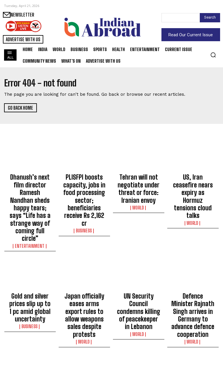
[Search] (210, 17)
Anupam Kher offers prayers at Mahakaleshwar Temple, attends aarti (192, 335)
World (138, 193)
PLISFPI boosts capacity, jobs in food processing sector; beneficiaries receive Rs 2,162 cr (84, 187)
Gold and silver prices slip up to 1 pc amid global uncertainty (30, 262)
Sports (30, 354)
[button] (213, 55)
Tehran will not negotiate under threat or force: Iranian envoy (138, 181)
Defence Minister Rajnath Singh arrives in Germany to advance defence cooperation (193, 264)
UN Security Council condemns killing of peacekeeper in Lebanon (138, 264)
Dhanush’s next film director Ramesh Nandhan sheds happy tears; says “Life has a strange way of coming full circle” (30, 189)
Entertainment (30, 208)
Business (84, 203)
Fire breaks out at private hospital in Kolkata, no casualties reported (139, 335)
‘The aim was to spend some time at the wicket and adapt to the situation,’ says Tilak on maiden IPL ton (30, 338)
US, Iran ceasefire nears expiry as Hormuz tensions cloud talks (193, 181)
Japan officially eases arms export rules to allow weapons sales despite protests (84, 264)
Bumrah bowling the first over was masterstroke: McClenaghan (84, 335)
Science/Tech (138, 349)
